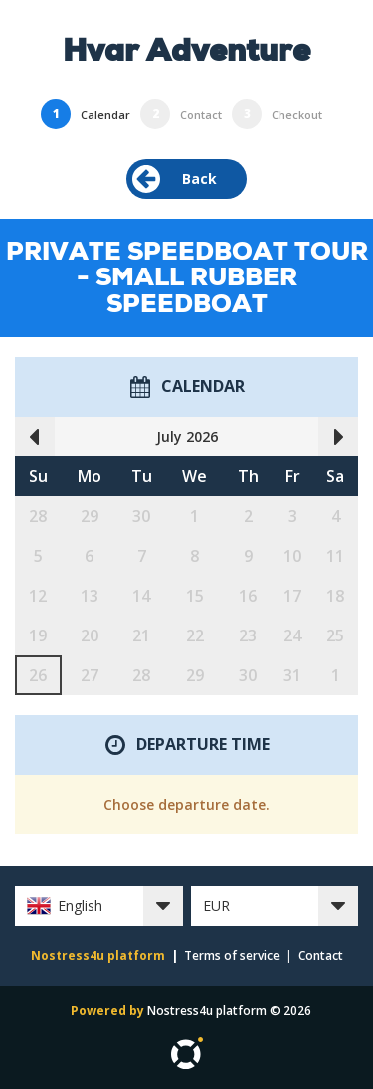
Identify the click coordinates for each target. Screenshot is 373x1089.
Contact (320, 955)
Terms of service (232, 955)
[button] (99, 906)
